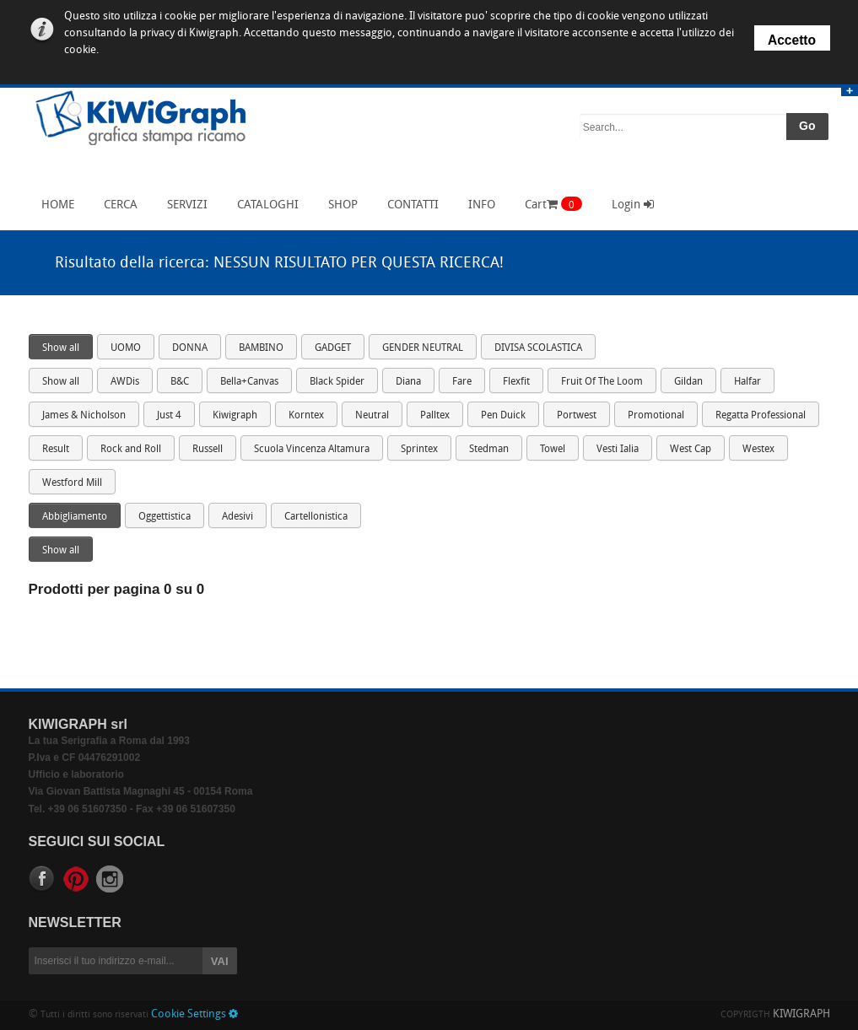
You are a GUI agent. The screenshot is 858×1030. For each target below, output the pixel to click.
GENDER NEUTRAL (422, 348)
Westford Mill (72, 483)
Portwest (576, 416)
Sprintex (419, 450)
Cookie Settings (194, 1014)
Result (55, 450)
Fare (462, 382)
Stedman (489, 450)
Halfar (747, 382)
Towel (552, 450)
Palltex (435, 416)
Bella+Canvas (249, 382)
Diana (408, 382)
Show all (60, 348)
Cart (553, 204)
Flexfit (516, 382)
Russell (207, 450)
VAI (220, 961)
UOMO (126, 348)
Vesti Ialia (617, 450)
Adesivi (237, 517)
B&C (179, 382)
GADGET (333, 348)
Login (633, 205)
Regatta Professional (760, 416)
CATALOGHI (263, 204)
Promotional (656, 416)
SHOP (339, 204)
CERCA (116, 204)
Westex (758, 450)
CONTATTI (409, 204)
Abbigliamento (74, 517)
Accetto (792, 40)
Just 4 (169, 416)
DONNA (190, 348)
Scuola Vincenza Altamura (312, 450)
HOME (53, 204)
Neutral (372, 416)
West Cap (690, 450)
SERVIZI (183, 204)
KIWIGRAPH (801, 1014)
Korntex (306, 416)
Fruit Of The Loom (602, 382)
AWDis (125, 382)
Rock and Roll (130, 450)
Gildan (688, 382)
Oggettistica (164, 517)
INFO (477, 204)
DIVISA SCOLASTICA (538, 348)
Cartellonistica (316, 517)
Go (807, 125)
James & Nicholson (84, 416)
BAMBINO (261, 348)
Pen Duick (503, 416)
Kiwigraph (235, 416)
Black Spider (337, 382)
